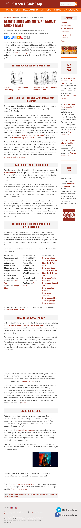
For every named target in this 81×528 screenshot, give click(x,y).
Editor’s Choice (46, 10)
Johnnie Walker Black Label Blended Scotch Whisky (24, 325)
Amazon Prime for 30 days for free (22, 484)
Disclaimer (13, 514)
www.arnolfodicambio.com (14, 157)
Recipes (64, 41)
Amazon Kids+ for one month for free (68, 80)
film (56, 494)
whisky (16, 496)
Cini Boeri (51, 494)
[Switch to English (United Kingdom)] (11, 507)
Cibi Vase (48, 303)
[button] (69, 50)
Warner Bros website (25, 430)
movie (6, 496)
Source (23, 403)
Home (6, 10)
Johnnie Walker (28, 381)
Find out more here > (19, 489)
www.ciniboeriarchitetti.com (33, 135)
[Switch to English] (16, 507)
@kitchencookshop (69, 510)
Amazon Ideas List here (16, 310)
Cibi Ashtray (49, 298)
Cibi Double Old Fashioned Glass (39, 494)
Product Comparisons (30, 10)
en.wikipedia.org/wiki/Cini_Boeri (24, 138)
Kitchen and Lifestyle (71, 10)
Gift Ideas (57, 10)
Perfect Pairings (21, 53)
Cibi (28, 494)
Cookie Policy (24, 512)
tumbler (11, 496)
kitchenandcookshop (68, 515)
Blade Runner (9, 173)
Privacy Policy (32, 512)
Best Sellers (15, 10)
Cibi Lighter (49, 301)
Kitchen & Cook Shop (27, 3)
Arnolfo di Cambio (13, 494)
